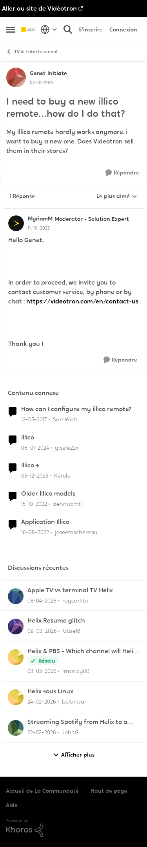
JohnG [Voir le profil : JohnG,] (70, 732)
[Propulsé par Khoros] (73, 828)
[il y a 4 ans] (35, 532)
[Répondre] (122, 172)
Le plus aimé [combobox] (116, 196)
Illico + (30, 465)
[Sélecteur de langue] (48, 29)
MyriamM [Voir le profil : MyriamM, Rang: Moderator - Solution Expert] (40, 218)
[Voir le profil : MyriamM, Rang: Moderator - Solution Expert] (16, 223)
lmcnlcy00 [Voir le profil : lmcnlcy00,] (75, 670)
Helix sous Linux (50, 691)
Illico (27, 437)
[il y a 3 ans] (34, 504)
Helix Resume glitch (56, 621)
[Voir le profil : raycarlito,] (16, 596)
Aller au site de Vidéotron (39, 8)
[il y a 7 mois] (34, 476)
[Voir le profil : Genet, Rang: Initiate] (16, 77)
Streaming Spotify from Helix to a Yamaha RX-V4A (77, 722)
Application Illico (45, 522)
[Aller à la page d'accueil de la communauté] (28, 29)
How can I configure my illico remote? (76, 409)
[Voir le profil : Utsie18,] (16, 626)
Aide (12, 804)
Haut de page (109, 790)
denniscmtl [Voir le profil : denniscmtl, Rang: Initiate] (67, 503)
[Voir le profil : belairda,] (16, 697)
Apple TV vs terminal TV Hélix (70, 590)
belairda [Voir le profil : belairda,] (73, 701)
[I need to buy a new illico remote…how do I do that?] (39, 228)
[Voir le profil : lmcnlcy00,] (16, 657)
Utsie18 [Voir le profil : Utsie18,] (71, 630)
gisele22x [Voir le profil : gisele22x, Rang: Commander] (66, 447)
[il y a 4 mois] (41, 600)
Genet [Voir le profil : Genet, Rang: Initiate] (37, 73)
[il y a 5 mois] (41, 671)
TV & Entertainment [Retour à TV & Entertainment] (32, 51)
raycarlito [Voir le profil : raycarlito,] (75, 600)
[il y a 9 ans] (34, 419)
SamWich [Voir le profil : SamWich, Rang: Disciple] (65, 419)
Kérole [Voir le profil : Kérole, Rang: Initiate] (62, 475)
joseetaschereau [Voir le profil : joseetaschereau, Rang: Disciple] (76, 532)
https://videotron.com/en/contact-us (82, 301)
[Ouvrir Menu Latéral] (10, 29)
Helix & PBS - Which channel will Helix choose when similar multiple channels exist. (81, 651)
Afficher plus (73, 755)
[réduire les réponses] (73, 212)
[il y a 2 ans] (35, 447)
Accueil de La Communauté (42, 790)
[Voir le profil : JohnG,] (16, 728)
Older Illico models (48, 494)
